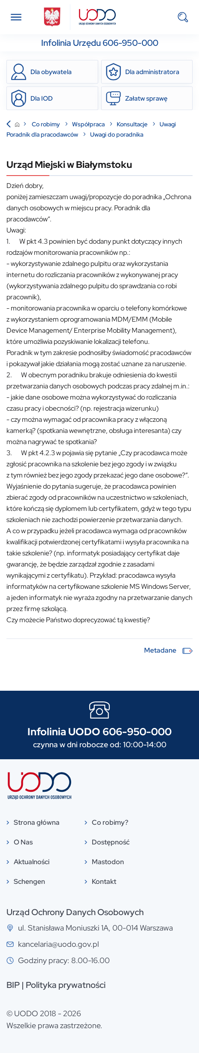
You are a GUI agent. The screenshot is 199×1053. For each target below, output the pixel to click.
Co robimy (46, 124)
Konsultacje (133, 124)
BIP (13, 984)
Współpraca (89, 124)
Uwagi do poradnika (116, 134)
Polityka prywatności (66, 984)
